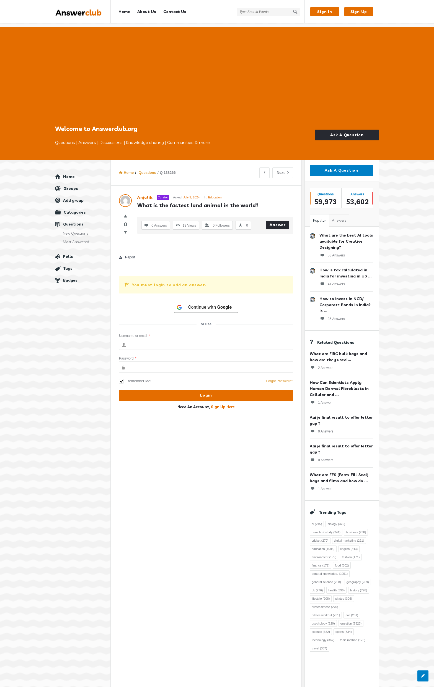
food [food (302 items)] (342, 561)
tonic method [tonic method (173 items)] (352, 636)
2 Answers (321, 364)
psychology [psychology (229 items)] (323, 620)
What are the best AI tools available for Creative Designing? (346, 237)
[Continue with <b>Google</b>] (206, 303)
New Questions (75, 229)
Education (215, 193)
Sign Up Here (223, 403)
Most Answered (76, 238)
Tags (68, 264)
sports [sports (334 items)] (343, 628)
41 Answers (332, 280)
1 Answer (321, 399)
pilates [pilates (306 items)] (343, 595)
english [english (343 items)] (349, 545)
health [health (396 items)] (336, 586)
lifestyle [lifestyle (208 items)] (321, 595)
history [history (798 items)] (358, 586)
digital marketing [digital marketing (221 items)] (349, 537)
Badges (70, 276)
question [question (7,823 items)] (350, 620)
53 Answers (332, 251)
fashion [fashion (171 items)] (351, 553)
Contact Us (174, 11)
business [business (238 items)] (356, 528)
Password (127, 355)
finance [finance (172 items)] (320, 561)
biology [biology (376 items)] (336, 520)
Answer (278, 221)
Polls (68, 252)
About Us (146, 11)
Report (127, 254)
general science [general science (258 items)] (326, 578)
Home (124, 11)
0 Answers (321, 427)
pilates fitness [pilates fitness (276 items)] (325, 603)
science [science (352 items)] (321, 628)
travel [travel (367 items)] (319, 644)
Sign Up (358, 11)
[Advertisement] (217, 78)
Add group (73, 196)
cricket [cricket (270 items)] (320, 537)
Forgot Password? (279, 377)
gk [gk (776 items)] (317, 586)
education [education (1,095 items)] (323, 545)
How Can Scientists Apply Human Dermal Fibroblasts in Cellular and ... (339, 385)
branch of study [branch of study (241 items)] (326, 528)
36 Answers (332, 315)
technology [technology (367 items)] (323, 636)
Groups (70, 184)
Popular (319, 216)
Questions (73, 220)
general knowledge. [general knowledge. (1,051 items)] (330, 570)
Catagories (75, 208)
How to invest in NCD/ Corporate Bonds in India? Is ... (345, 301)
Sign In (324, 11)
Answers (339, 216)
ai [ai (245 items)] (317, 520)
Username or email (134, 332)
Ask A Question (347, 131)
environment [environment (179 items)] (324, 553)
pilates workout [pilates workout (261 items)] (326, 611)
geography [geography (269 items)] (358, 578)
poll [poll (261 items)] (351, 611)
